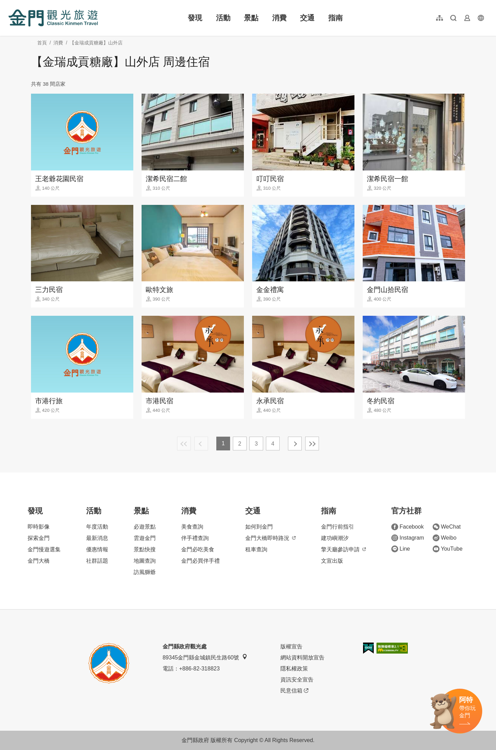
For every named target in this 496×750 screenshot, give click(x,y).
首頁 (42, 42)
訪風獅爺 (145, 572)
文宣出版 (332, 561)
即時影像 (39, 527)
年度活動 (97, 527)
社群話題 (97, 561)
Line (400, 548)
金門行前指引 (337, 527)
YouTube (448, 548)
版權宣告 (291, 646)
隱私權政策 (294, 668)
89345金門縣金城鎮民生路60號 (205, 657)
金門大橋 (39, 561)
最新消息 (97, 538)
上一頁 (201, 443)
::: (10, 4)
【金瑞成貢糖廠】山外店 (96, 42)
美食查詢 (192, 527)
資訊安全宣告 (296, 680)
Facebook (407, 526)
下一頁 (295, 443)
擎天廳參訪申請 (343, 549)
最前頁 (184, 443)
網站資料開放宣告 (302, 657)
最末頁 (312, 443)
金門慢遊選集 (44, 549)
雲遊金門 (145, 538)
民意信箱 (294, 691)
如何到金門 (259, 527)
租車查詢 (256, 549)
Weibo (444, 537)
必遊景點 (145, 527)
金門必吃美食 (197, 549)
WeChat (447, 526)
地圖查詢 (145, 561)
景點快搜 (145, 549)
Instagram (407, 537)
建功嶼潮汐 (335, 538)
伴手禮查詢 (195, 538)
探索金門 (39, 538)
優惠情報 (97, 549)
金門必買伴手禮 (200, 561)
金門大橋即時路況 (270, 538)
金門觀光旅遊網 (53, 18)
